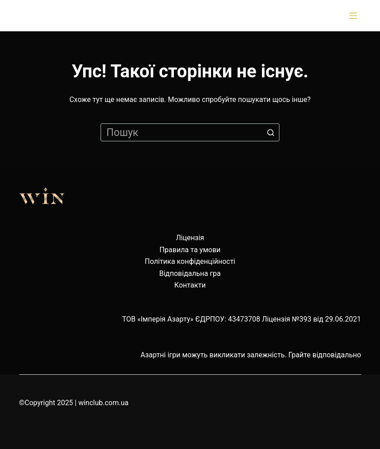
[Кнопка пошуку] (270, 132)
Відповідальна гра (190, 273)
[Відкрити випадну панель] (355, 16)
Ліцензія (190, 237)
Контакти (190, 285)
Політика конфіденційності (190, 261)
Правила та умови (190, 250)
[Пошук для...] (190, 132)
